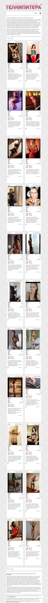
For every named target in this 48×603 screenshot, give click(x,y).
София (27, 424)
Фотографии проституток (13, 600)
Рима (27, 471)
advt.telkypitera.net (12, 596)
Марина (27, 185)
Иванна (9, 185)
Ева (26, 519)
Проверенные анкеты (30, 600)
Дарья (9, 424)
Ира (26, 41)
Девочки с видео (22, 600)
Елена (9, 376)
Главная (7, 600)
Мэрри (27, 233)
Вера (9, 328)
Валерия (27, 137)
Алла (9, 471)
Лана (9, 137)
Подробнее (20, 80)
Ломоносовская (19, 41)
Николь (27, 280)
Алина (9, 89)
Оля (8, 280)
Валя (9, 41)
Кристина (10, 519)
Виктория (10, 233)
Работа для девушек (15, 601)
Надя (27, 89)
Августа (27, 328)
